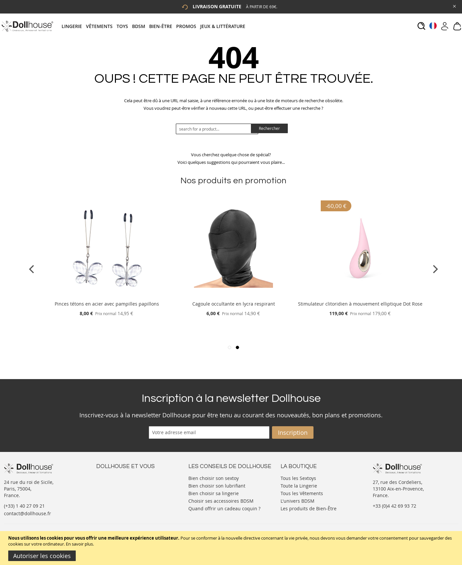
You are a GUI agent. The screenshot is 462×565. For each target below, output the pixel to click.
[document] (231, 548)
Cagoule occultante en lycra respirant (233, 304)
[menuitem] (74, 26)
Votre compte (110, 484)
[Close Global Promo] (453, 5)
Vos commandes (114, 497)
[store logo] (27, 26)
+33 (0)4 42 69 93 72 (394, 506)
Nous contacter (113, 477)
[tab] (155, 26)
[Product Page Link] (106, 296)
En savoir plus (79, 544)
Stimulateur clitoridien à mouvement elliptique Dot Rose (360, 304)
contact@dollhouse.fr (27, 513)
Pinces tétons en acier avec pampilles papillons (107, 304)
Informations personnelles (125, 491)
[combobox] (217, 129)
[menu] (155, 26)
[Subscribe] (292, 432)
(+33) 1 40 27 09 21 (24, 506)
